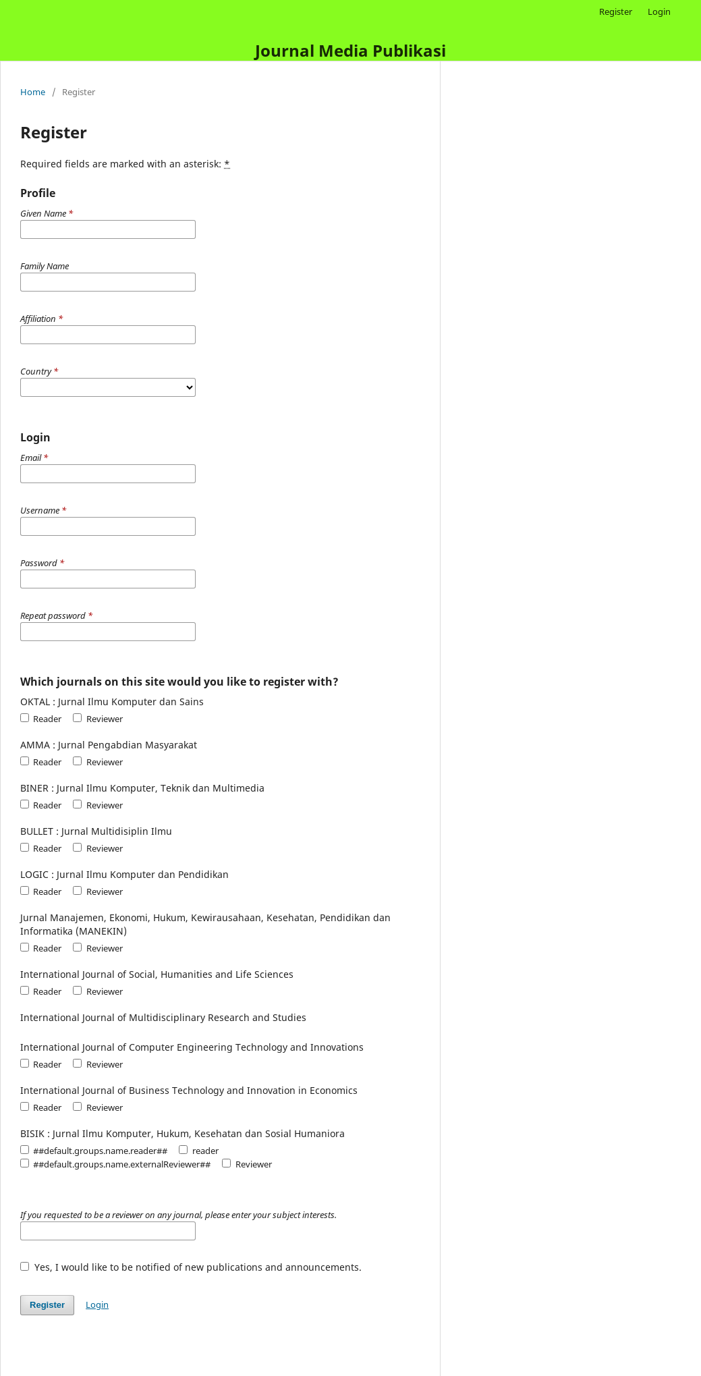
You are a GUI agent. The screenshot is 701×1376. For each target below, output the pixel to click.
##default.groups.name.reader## (93, 1151)
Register (615, 11)
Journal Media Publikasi (350, 50)
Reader (40, 719)
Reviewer (97, 719)
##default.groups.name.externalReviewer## (115, 1164)
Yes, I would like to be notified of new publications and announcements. (191, 1267)
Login (659, 11)
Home (32, 92)
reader (198, 1151)
